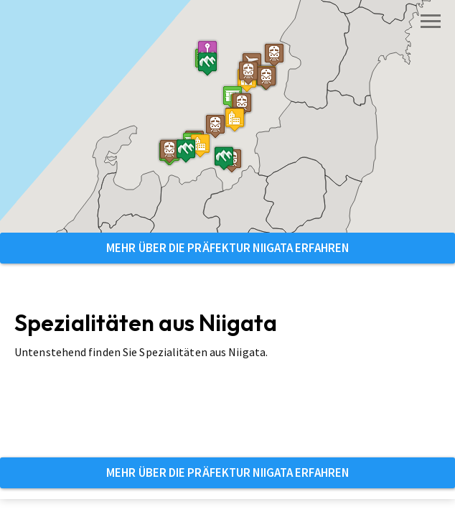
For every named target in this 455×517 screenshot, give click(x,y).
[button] (234, 119)
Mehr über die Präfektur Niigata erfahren (227, 248)
